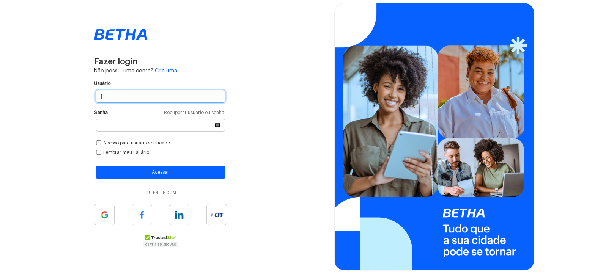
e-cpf (216, 214)
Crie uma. (166, 71)
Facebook (142, 214)
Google (104, 214)
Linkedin (179, 214)
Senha (159, 113)
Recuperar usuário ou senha (194, 112)
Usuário (102, 83)
